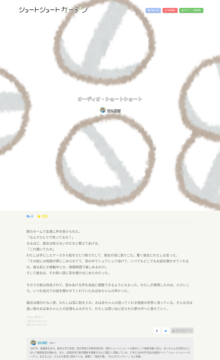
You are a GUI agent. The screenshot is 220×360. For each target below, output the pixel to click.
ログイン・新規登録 (191, 10)
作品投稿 (170, 10)
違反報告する (182, 330)
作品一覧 (153, 10)
